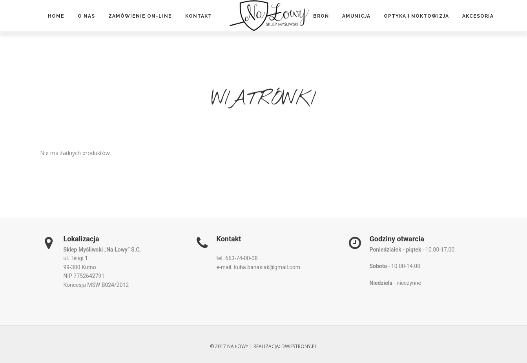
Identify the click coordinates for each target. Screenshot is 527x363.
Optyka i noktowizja (416, 16)
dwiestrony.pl (299, 346)
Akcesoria (478, 16)
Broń (321, 16)
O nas (86, 16)
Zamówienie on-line (140, 16)
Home (56, 16)
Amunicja (356, 16)
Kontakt (198, 16)
